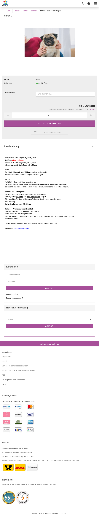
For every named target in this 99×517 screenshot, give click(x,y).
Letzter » (34, 11)
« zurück (17, 11)
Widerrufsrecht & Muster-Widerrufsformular (19, 370)
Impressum (6, 357)
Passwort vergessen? (14, 298)
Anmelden (49, 288)
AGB (3, 375)
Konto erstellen (12, 294)
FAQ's (4, 384)
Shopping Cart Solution (40, 513)
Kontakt (5, 361)
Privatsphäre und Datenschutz (13, 380)
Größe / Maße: (9, 92)
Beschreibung (11, 146)
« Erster (8, 11)
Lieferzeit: (8, 83)
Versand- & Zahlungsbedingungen (15, 366)
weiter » (26, 11)
